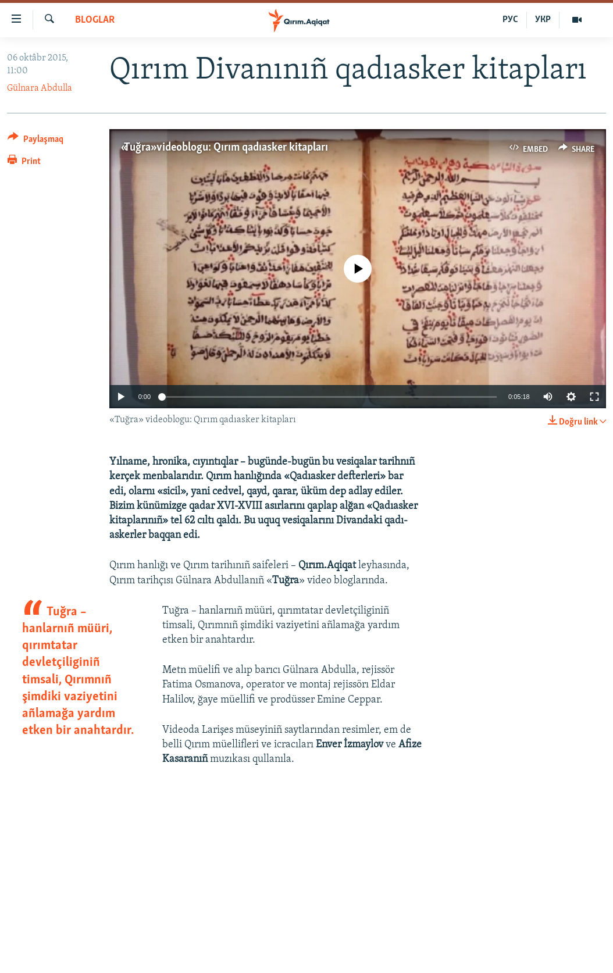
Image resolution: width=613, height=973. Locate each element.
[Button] (35, 141)
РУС (510, 19)
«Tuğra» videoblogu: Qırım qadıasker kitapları (224, 148)
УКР (543, 19)
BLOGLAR (95, 20)
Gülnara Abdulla (39, 88)
